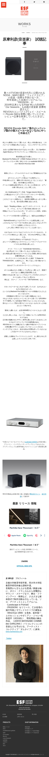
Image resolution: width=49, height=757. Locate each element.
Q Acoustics (6, 734)
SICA (4, 745)
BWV (4, 728)
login (42, 754)
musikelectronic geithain (9, 730)
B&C (4, 743)
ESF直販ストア (29, 728)
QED (4, 732)
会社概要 (4, 716)
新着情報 (19, 714)
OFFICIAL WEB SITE (24, 566)
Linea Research (7, 738)
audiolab (5, 740)
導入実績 (34, 714)
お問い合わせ (20, 716)
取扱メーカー (6, 727)
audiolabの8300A (31, 442)
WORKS (28, 32)
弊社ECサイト (35, 494)
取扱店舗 (27, 727)
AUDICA (5, 742)
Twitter (9, 638)
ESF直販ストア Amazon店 (32, 732)
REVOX (5, 736)
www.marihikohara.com (14, 631)
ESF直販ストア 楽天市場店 (32, 731)
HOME (23, 32)
